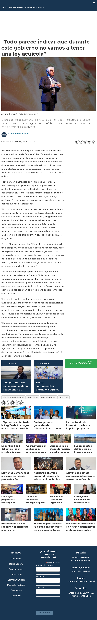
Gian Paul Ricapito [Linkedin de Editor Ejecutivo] (80, 571)
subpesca (33, 397)
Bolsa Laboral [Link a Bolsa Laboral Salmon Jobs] (16, 564)
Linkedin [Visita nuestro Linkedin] (16, 596)
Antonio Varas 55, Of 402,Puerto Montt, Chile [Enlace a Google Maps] (81, 594)
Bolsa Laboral (8, 7)
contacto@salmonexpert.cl (81, 581)
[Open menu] (94, 3)
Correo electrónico (45, 565)
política (63, 397)
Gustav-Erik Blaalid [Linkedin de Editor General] (81, 560)
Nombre (40, 576)
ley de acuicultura (13, 397)
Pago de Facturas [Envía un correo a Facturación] (16, 585)
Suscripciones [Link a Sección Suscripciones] (16, 569)
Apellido (40, 587)
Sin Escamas (29, 7)
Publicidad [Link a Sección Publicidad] (16, 574)
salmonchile (48, 397)
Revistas (19, 7)
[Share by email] (89, 142)
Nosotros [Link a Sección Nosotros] (16, 559)
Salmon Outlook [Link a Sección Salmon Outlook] (16, 580)
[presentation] (55, 602)
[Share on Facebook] (77, 142)
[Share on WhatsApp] (93, 142)
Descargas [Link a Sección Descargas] (16, 590)
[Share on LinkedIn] (85, 142)
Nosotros (39, 7)
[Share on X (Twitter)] (81, 142)
